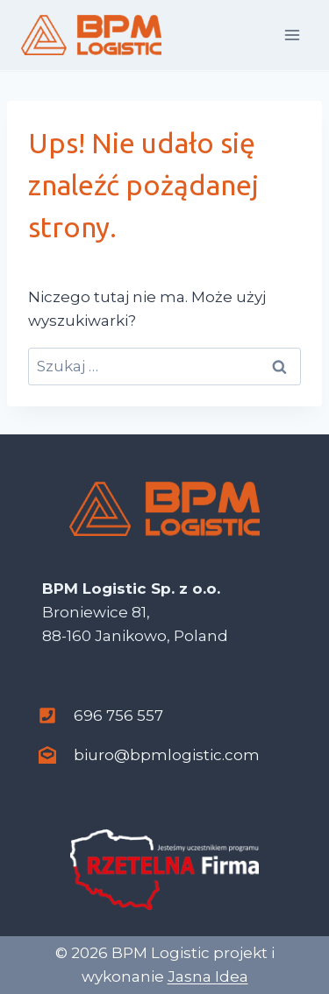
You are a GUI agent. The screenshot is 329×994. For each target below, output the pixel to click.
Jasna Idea (208, 976)
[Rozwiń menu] (291, 34)
